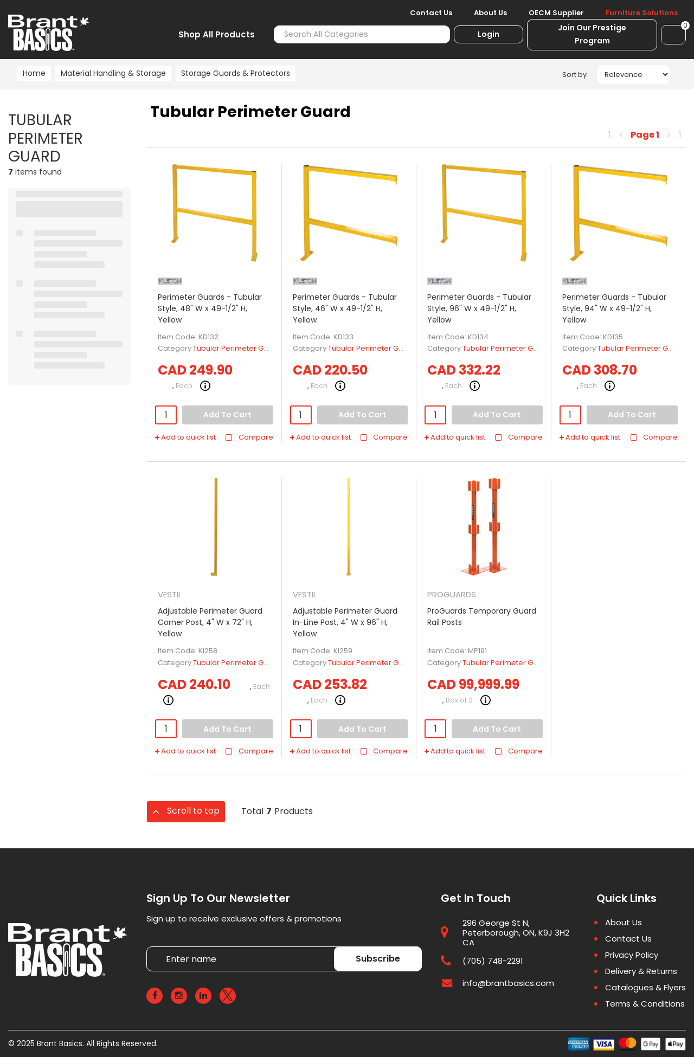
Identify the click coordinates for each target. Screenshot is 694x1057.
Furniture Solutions (642, 13)
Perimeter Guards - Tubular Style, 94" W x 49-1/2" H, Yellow (614, 308)
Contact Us (431, 13)
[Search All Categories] (362, 34)
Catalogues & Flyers (645, 987)
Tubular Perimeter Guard (236, 348)
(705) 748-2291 (492, 960)
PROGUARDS (451, 594)
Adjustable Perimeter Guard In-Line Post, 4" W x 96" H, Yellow (345, 622)
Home (34, 73)
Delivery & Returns (641, 971)
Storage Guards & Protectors (235, 73)
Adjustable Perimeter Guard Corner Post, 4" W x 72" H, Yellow (210, 622)
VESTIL (170, 594)
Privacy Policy (631, 955)
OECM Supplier (556, 13)
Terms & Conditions (645, 1004)
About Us (490, 13)
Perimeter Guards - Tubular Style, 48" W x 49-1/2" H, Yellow (210, 308)
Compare (249, 437)
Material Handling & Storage (113, 73)
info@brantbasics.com (508, 983)
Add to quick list (185, 437)
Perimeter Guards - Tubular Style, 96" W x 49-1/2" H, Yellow (479, 308)
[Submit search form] (436, 34)
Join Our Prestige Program (592, 34)
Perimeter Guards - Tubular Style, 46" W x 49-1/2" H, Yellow (345, 308)
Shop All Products (216, 34)
